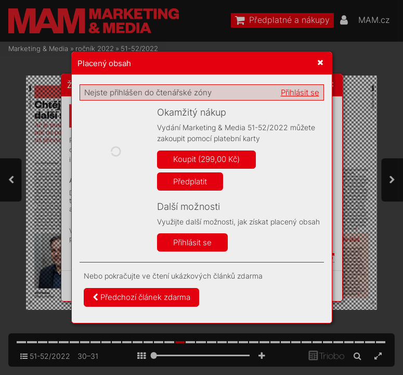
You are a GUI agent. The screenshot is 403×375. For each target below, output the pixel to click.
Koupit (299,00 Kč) (206, 159)
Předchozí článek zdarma (141, 297)
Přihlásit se (300, 92)
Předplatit (190, 181)
